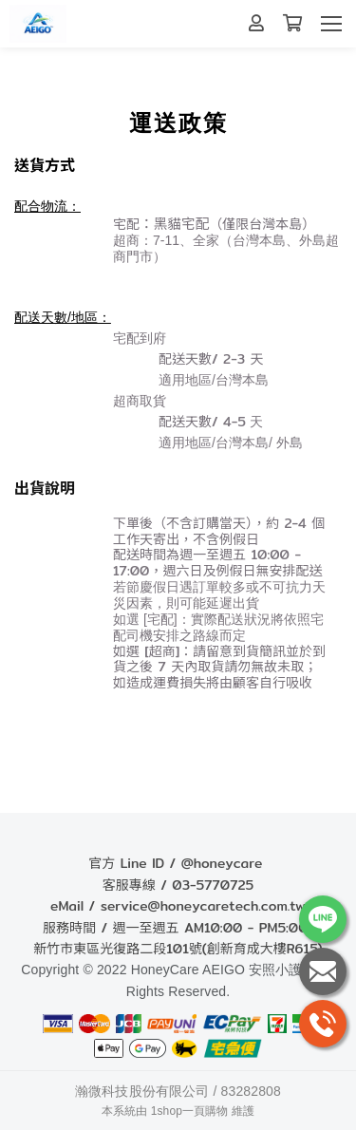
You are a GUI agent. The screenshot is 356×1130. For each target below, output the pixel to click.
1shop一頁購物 (190, 1111)
